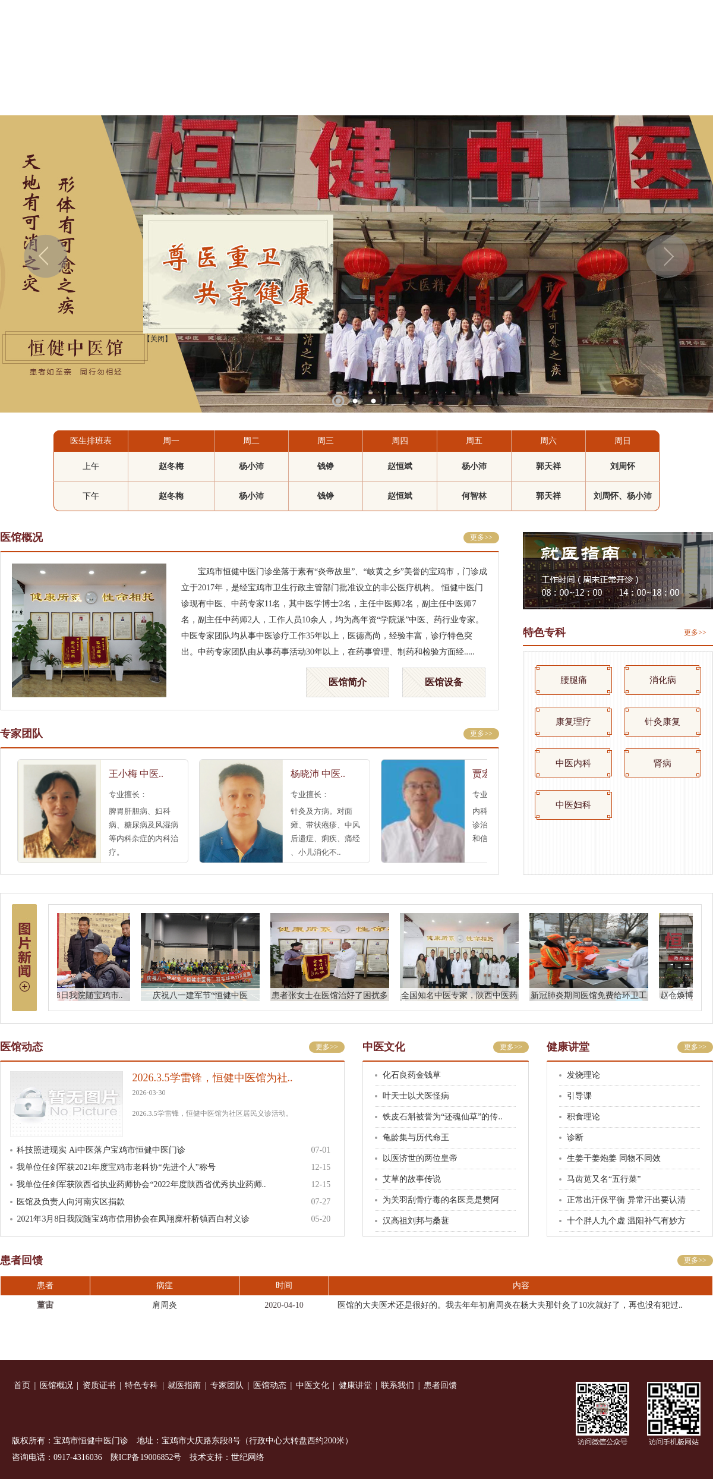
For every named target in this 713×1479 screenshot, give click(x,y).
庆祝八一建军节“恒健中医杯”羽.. (206, 997)
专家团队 (356, 98)
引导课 (579, 1095)
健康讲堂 (551, 98)
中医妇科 (573, 805)
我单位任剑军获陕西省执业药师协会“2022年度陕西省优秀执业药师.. (141, 1184)
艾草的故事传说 (412, 1179)
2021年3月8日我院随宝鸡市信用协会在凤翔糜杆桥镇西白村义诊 (133, 1218)
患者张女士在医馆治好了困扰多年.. (336, 997)
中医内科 (573, 763)
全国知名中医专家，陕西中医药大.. (466, 997)
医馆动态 (421, 98)
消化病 (662, 680)
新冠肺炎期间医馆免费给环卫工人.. (595, 997)
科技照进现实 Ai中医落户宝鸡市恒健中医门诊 (101, 1150)
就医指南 (292, 98)
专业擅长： (134, 794)
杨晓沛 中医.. (324, 774)
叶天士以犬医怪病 (416, 1095)
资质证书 (162, 98)
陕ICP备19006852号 (146, 1457)
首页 (22, 1385)
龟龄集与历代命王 (416, 1137)
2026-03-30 (149, 1092)
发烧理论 (583, 1075)
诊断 (575, 1137)
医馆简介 (348, 682)
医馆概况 (97, 98)
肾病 (662, 763)
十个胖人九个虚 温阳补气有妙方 (626, 1220)
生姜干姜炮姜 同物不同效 (614, 1158)
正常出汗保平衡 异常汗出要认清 (626, 1199)
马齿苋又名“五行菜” (604, 1179)
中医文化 (486, 98)
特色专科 (227, 98)
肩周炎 (164, 1305)
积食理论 (583, 1116)
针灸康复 (662, 721)
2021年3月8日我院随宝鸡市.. (78, 995)
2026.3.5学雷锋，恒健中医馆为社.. (212, 1078)
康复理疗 (573, 721)
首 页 (32, 98)
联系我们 (616, 98)
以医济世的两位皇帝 (420, 1158)
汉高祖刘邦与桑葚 (416, 1220)
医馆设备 (444, 682)
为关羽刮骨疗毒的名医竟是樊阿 (441, 1199)
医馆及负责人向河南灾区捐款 (71, 1201)
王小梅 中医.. (142, 774)
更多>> (481, 537)
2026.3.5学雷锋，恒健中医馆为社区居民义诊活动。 (212, 1113)
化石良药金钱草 (412, 1075)
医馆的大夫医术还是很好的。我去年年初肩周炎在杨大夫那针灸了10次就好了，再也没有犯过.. (510, 1305)
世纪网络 (247, 1457)
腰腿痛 (573, 680)
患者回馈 (680, 98)
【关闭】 (152, 334)
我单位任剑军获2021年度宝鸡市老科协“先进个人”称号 (116, 1167)
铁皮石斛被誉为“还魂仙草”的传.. (442, 1116)
